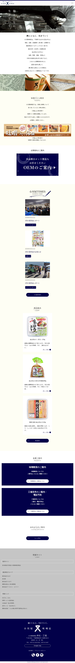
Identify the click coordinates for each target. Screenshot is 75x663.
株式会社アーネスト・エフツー (10, 587)
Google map (37, 645)
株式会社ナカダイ (7, 581)
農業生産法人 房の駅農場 (9, 584)
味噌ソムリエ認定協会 (8, 600)
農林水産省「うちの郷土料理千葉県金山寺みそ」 (15, 608)
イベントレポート (31, 225)
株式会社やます (6, 576)
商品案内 (37, 440)
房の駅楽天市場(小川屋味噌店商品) (11, 565)
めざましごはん (6, 597)
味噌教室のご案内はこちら (37, 481)
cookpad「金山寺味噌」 (8, 603)
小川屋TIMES (37, 294)
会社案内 (31, 650)
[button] (37, 31)
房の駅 (4, 579)
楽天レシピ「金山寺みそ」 (9, 605)
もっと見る (37, 538)
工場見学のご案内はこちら (37, 511)
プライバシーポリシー (40, 650)
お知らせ (28, 256)
